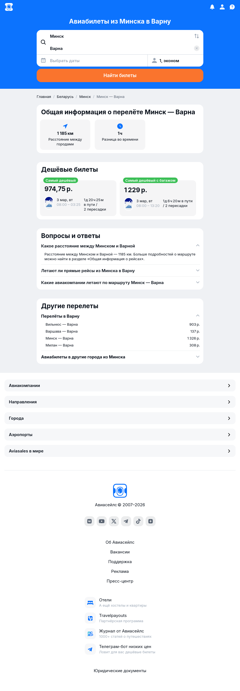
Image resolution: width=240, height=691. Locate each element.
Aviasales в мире (120, 451)
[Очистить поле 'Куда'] (196, 48)
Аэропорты (120, 434)
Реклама (120, 571)
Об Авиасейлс (120, 542)
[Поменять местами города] (197, 36)
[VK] (89, 521)
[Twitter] (114, 521)
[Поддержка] (232, 7)
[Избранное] (212, 7)
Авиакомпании (120, 385)
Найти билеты (120, 75)
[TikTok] (138, 521)
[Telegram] (126, 521)
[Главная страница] (8, 6)
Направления (120, 401)
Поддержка (120, 561)
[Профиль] (222, 7)
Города (120, 418)
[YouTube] (101, 521)
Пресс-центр (120, 581)
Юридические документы (120, 670)
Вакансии (120, 552)
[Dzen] (150, 521)
